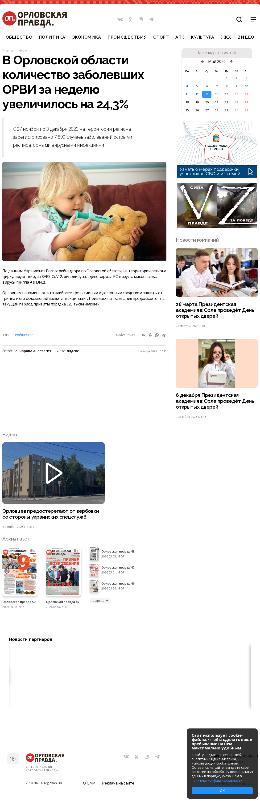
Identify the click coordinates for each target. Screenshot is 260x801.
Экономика (86, 37)
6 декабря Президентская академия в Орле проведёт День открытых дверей (215, 401)
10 (246, 86)
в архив (100, 600)
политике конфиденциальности (217, 780)
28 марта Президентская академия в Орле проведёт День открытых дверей (215, 310)
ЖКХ (226, 37)
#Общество (24, 335)
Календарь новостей (217, 53)
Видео (246, 37)
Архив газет (16, 539)
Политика (52, 37)
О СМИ (89, 783)
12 (197, 94)
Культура (202, 37)
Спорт (161, 37)
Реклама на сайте (118, 783)
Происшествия (127, 37)
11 (187, 94)
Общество (19, 37)
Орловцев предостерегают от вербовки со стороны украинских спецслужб (50, 514)
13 (207, 94)
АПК (179, 37)
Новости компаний (197, 240)
